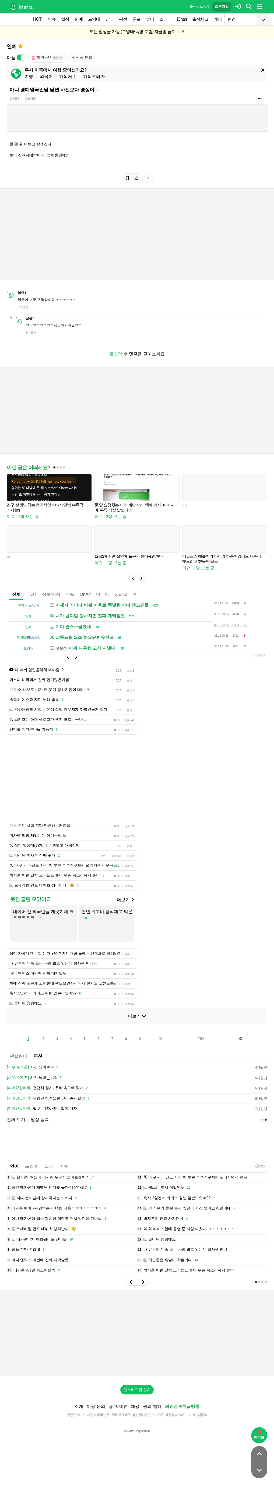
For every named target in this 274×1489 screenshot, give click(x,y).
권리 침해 (152, 1406)
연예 (79, 19)
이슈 (52, 19)
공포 (136, 19)
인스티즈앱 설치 (137, 1389)
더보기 (125, 899)
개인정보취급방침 (182, 1406)
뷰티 (150, 19)
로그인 (115, 354)
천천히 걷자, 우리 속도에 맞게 (48, 1088)
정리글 (120, 594)
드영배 (94, 19)
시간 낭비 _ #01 (35, 1077)
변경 (231, 19)
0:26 (259, 1166)
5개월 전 (14, 98)
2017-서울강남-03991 (172, 1415)
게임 (218, 19)
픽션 (123, 19)
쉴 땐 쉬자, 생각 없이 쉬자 (42, 1108)
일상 (65, 19)
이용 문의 (96, 1406)
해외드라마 (94, 76)
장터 (110, 19)
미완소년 (47, 57)
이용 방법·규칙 (199, 6)
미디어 (102, 594)
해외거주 (67, 76)
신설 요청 (81, 57)
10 (160, 1039)
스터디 (165, 19)
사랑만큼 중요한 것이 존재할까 (49, 1098)
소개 (79, 1406)
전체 (16, 594)
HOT (37, 19)
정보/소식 (51, 594)
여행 (28, 76)
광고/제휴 (118, 1406)
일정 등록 (40, 1119)
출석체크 (200, 19)
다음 (201, 1038)
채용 (135, 1406)
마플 (70, 594)
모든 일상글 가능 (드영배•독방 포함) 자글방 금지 (132, 31)
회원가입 (222, 7)
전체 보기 (16, 1119)
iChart (182, 19)
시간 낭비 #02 (33, 1067)
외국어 (46, 76)
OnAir (85, 594)
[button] (133, 578)
